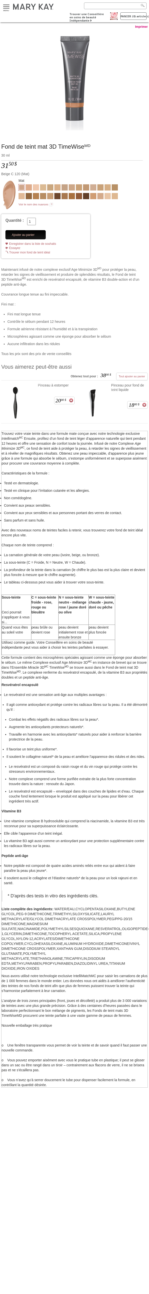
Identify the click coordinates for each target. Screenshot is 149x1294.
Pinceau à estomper (53, 385)
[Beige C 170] (29, 188)
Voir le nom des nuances (33, 204)
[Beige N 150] (72, 188)
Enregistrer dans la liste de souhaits (32, 244)
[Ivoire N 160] (93, 188)
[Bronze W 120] (36, 196)
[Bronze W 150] (29, 196)
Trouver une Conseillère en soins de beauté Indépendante (86, 17)
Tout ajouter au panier (132, 376)
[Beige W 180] (79, 188)
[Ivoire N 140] (22, 196)
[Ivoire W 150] (43, 188)
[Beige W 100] (57, 188)
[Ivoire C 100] (108, 196)
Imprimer (141, 26)
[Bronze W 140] (72, 196)
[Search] (115, 5)
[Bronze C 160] (79, 196)
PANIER (134, 16)
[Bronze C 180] (86, 196)
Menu (6, 6)
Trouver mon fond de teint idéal (29, 252)
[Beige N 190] (100, 188)
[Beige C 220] (93, 196)
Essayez (14, 248)
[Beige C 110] (100, 196)
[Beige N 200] (86, 188)
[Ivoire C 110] (36, 188)
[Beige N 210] (50, 196)
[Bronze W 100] (43, 196)
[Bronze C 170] (57, 196)
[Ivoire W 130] (115, 196)
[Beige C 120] (74, 81)
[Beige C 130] (108, 188)
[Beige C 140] (65, 188)
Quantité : (14, 220)
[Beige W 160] (50, 188)
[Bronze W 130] (65, 196)
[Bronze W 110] (115, 188)
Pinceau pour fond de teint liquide (127, 387)
